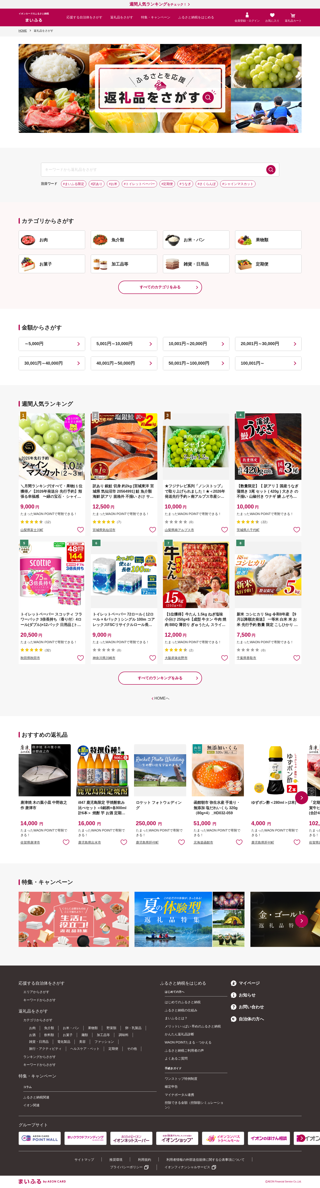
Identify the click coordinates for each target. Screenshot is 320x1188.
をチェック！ (158, 4)
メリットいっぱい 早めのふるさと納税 (193, 1026)
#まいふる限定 (73, 184)
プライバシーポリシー (126, 1167)
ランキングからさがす (39, 1057)
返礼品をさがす (121, 17)
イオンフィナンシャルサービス (187, 1167)
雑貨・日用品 (39, 1041)
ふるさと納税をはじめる (196, 17)
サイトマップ (84, 1159)
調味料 (123, 1035)
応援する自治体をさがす (84, 17)
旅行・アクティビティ (45, 1048)
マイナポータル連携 (179, 1095)
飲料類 (49, 1035)
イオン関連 (31, 1105)
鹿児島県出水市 (89, 842)
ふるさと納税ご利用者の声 (184, 1050)
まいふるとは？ (176, 1018)
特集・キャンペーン (155, 17)
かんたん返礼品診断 (179, 1034)
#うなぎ (185, 184)
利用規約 (144, 1159)
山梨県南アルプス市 (179, 530)
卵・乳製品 (133, 1028)
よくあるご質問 (176, 1058)
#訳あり (96, 184)
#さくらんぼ (207, 184)
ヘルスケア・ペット (85, 1048)
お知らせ (243, 995)
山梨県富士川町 (31, 530)
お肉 (32, 1028)
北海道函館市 (203, 842)
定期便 (113, 1048)
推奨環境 (115, 1159)
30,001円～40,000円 (43, 363)
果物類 (93, 1028)
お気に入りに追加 (66, 841)
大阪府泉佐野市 (176, 658)
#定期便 (167, 184)
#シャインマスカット (237, 184)
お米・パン (71, 1028)
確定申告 (171, 1086)
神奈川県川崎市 (104, 658)
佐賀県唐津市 (30, 842)
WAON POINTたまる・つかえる (188, 1042)
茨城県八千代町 (248, 530)
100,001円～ (252, 363)
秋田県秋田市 (30, 658)
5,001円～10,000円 (114, 343)
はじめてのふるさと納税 (183, 1002)
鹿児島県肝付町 (147, 842)
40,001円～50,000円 (116, 363)
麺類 (84, 1035)
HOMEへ (162, 698)
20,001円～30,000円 (260, 343)
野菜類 (111, 1028)
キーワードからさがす (39, 1000)
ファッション (104, 1041)
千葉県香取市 (246, 658)
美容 (82, 1041)
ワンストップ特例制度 (181, 1078)
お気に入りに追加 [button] (80, 529)
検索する (271, 169)
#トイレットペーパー (139, 184)
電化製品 (63, 1041)
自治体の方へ (247, 1019)
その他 (132, 1048)
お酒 (32, 1035)
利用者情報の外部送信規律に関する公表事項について (205, 1159)
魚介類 (49, 1028)
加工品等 (103, 1035)
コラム (27, 1087)
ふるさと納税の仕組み (181, 1010)
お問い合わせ (247, 1007)
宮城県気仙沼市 (104, 530)
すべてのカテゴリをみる (160, 287)
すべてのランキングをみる (160, 678)
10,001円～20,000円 (188, 343)
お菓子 (68, 1035)
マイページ (245, 983)
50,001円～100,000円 (189, 363)
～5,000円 (33, 343)
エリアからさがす (36, 992)
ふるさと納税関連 (36, 1097)
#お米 (113, 184)
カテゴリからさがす (38, 1020)
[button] (301, 797)
